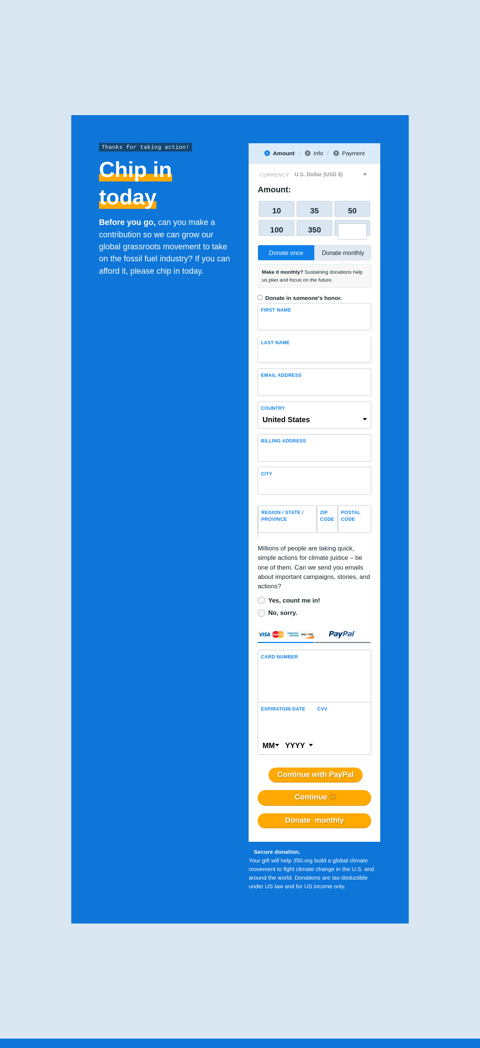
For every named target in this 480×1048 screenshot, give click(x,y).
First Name (276, 310)
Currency (274, 175)
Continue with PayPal (316, 775)
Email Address (281, 375)
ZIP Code (327, 516)
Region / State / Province (282, 516)
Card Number (279, 657)
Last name (275, 342)
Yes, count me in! (294, 600)
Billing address (283, 441)
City (266, 474)
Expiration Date (283, 709)
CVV (322, 709)
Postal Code (350, 516)
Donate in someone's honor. (303, 298)
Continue (311, 797)
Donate (314, 820)
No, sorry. (282, 612)
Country (273, 408)
